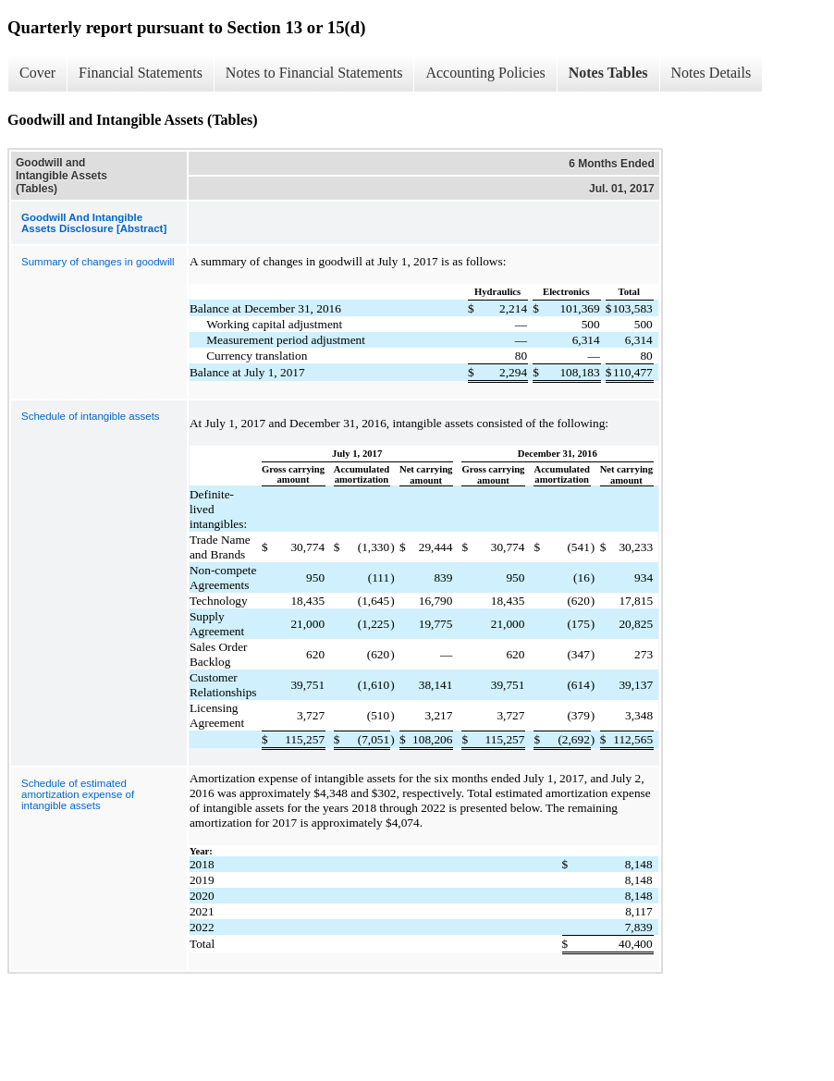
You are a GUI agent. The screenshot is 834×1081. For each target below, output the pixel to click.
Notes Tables (608, 72)
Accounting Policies (485, 72)
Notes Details (711, 72)
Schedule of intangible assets (90, 416)
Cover (37, 72)
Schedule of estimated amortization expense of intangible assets (77, 794)
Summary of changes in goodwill (98, 261)
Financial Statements (140, 72)
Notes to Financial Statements (314, 72)
